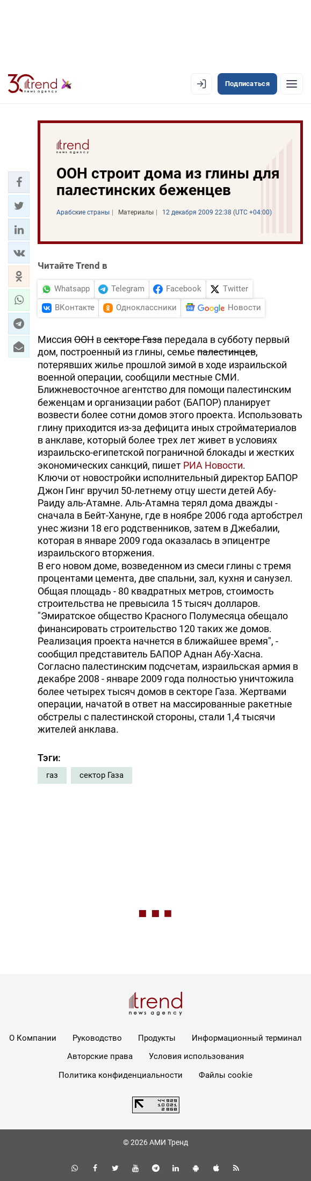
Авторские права (100, 1056)
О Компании (32, 1038)
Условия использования (196, 1056)
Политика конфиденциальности (121, 1075)
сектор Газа (101, 775)
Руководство (97, 1038)
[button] (18, 182)
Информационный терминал (247, 1038)
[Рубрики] (291, 84)
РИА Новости (213, 465)
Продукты (157, 1038)
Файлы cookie (225, 1075)
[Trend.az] (40, 84)
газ (52, 775)
